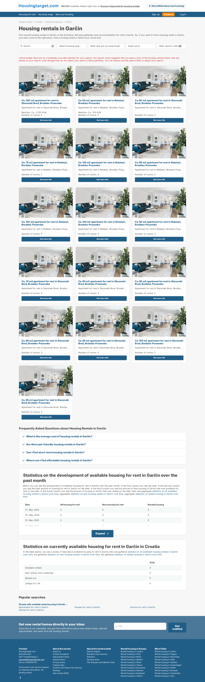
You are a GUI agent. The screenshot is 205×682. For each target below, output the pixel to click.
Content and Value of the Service (67, 668)
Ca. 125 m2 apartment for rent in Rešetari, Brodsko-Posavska (101, 164)
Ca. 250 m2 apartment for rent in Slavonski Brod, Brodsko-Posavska (42, 102)
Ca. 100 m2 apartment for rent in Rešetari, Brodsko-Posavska (45, 223)
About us (57, 651)
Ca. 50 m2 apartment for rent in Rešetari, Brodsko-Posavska (101, 102)
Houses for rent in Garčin (87, 607)
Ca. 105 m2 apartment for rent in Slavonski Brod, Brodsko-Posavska (159, 342)
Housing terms (93, 659)
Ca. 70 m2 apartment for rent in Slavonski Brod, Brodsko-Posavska (45, 282)
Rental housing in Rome (131, 662)
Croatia (39, 22)
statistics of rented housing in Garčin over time (138, 554)
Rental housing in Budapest (133, 673)
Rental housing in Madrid (132, 659)
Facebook (20, 677)
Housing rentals (25, 22)
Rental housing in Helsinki (166, 662)
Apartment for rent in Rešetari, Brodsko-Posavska (103, 107)
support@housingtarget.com (31, 659)
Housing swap (45, 14)
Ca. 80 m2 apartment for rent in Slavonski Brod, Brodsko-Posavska (102, 282)
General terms (59, 659)
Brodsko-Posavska (54, 22)
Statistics (91, 657)
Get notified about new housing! (168, 6)
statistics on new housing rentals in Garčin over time (97, 494)
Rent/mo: (26, 112)
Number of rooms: (31, 115)
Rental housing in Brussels (166, 670)
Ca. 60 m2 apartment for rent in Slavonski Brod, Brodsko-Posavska (158, 102)
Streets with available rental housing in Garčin (42, 604)
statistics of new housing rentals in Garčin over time (73, 554)
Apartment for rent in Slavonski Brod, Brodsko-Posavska (50, 107)
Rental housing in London (132, 651)
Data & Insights (93, 651)
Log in (183, 14)
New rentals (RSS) (61, 673)
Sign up (156, 14)
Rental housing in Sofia (165, 659)
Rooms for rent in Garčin (142, 607)
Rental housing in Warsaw (132, 670)
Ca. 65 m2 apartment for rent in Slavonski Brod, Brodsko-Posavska (45, 401)
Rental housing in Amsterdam (167, 673)
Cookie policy (59, 665)
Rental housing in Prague (166, 654)
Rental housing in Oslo (164, 676)
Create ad (168, 14)
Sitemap (56, 670)
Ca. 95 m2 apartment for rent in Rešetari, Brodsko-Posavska (158, 164)
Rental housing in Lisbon (165, 651)
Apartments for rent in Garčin (33, 607)
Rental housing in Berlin (131, 657)
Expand (100, 533)
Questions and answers (97, 654)
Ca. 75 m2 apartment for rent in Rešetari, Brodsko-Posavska (44, 164)
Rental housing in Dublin (165, 668)
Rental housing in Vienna (131, 665)
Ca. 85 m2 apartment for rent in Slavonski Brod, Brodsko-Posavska (102, 342)
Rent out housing (64, 14)
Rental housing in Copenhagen (168, 665)
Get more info (46, 120)
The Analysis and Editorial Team (101, 662)
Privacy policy (59, 662)
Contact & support (61, 654)
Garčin (69, 22)
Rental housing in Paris (131, 654)
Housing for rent (27, 14)
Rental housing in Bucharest (133, 668)
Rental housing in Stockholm (167, 657)
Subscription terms (61, 657)
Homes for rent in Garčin (31, 610)
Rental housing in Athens (132, 676)
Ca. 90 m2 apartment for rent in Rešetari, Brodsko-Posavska (158, 223)
